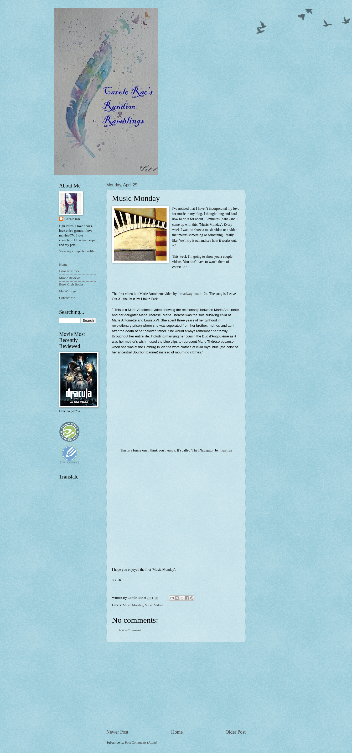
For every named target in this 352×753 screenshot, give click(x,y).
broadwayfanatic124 (193, 294)
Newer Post (117, 732)
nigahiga (226, 450)
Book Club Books (71, 284)
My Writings (67, 291)
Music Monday (133, 605)
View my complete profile (77, 251)
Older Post (235, 732)
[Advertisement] (176, 685)
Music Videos (154, 605)
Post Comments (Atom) (141, 742)
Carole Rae (72, 219)
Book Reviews (69, 271)
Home (177, 732)
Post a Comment (129, 630)
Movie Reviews (69, 278)
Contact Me (67, 298)
